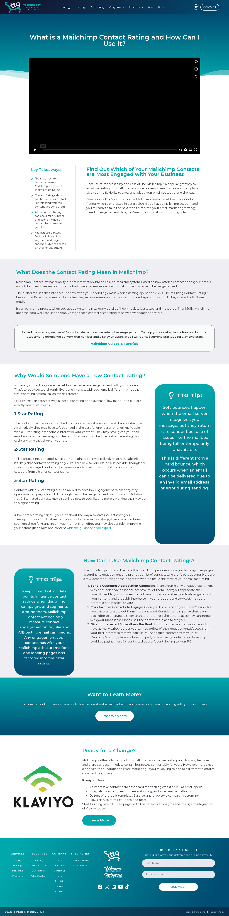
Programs (117, 7)
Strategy (65, 7)
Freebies (136, 7)
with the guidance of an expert (89, 527)
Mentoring (97, 7)
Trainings (80, 7)
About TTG (156, 7)
